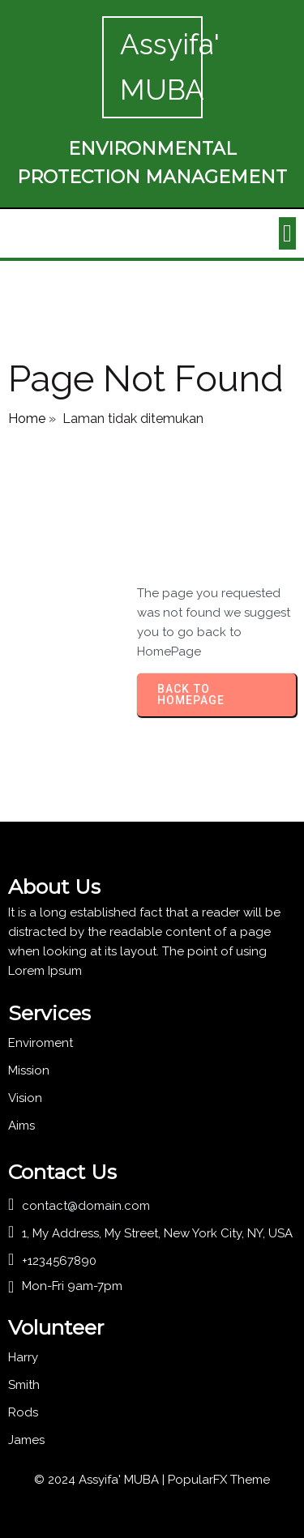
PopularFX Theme (219, 1479)
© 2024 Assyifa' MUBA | (101, 1479)
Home (26, 418)
